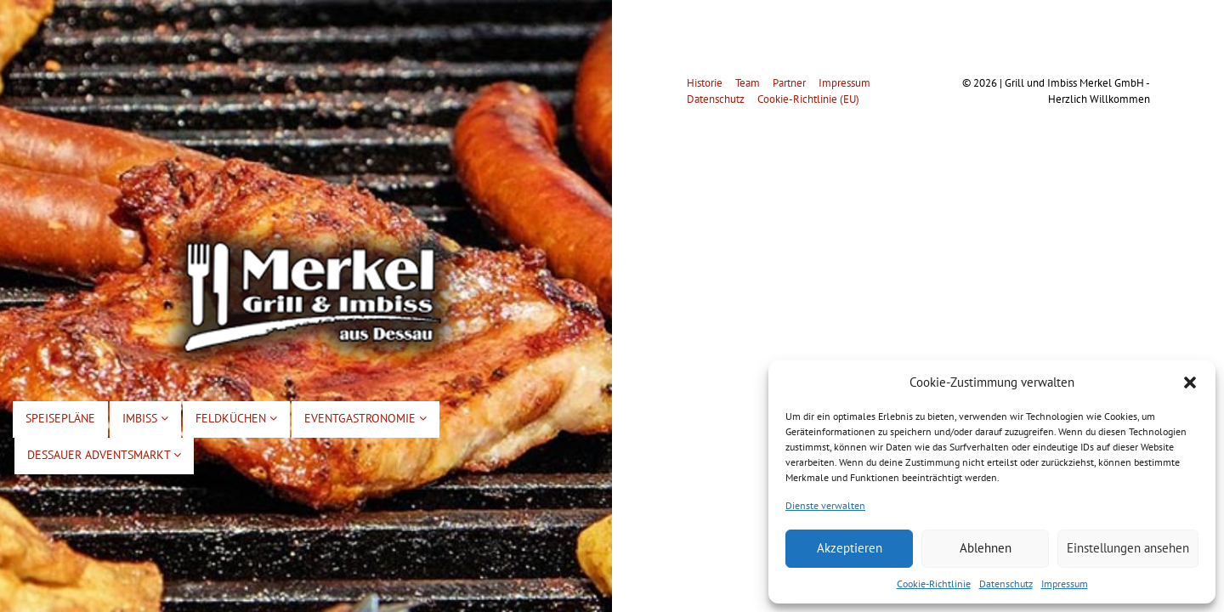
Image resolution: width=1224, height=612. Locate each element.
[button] (1190, 382)
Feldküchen (236, 418)
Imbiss (145, 418)
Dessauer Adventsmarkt (104, 454)
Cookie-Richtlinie (934, 583)
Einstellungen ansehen (1128, 548)
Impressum (1064, 583)
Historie (704, 83)
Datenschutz (1006, 583)
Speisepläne (60, 418)
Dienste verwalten (825, 505)
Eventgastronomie (365, 418)
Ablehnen (986, 548)
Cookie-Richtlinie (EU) (808, 99)
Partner (789, 83)
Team (747, 83)
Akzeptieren (849, 548)
